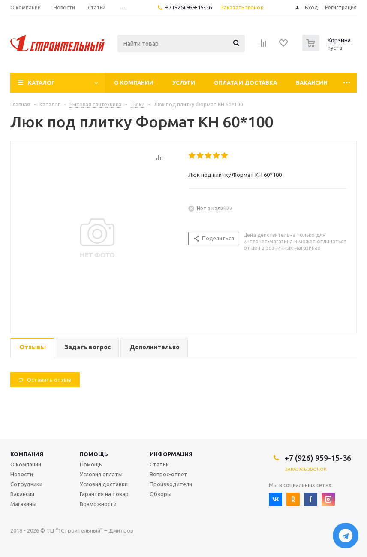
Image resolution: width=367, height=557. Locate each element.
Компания (26, 454)
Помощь (94, 454)
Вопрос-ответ (168, 474)
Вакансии (312, 82)
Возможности (98, 504)
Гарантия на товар (104, 494)
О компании (133, 82)
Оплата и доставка (245, 82)
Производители (171, 484)
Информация (171, 454)
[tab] (32, 348)
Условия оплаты (101, 474)
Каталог (41, 82)
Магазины (23, 504)
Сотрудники (26, 484)
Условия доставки (104, 484)
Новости (21, 474)
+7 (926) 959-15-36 (188, 7)
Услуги (183, 82)
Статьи (159, 464)
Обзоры (160, 494)
